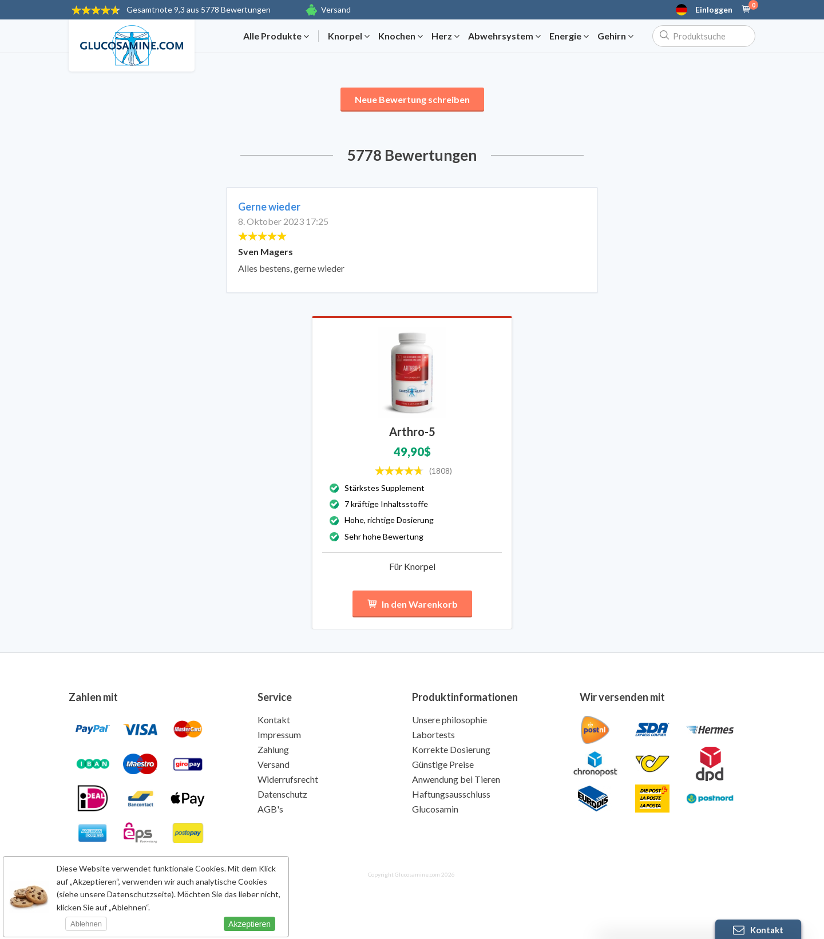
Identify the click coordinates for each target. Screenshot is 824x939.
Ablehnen (86, 924)
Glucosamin (435, 808)
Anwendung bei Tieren (456, 779)
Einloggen (713, 10)
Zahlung (273, 749)
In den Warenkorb (412, 604)
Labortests (433, 734)
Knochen (400, 36)
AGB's (270, 808)
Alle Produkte (276, 36)
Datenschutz (282, 794)
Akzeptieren (249, 924)
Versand (336, 9)
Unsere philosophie (449, 719)
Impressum (279, 734)
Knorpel (349, 36)
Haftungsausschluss (451, 794)
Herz (445, 36)
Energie (569, 36)
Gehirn (615, 36)
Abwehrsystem (504, 36)
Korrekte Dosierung (451, 749)
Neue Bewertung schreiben (412, 99)
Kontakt (274, 719)
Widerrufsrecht (288, 779)
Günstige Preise (443, 764)
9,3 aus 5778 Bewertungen (198, 9)
